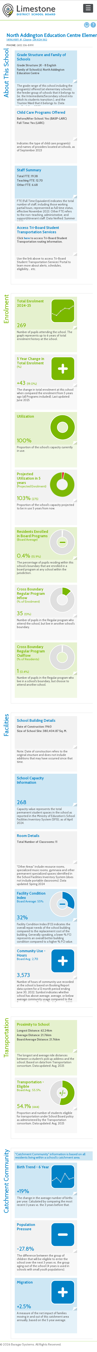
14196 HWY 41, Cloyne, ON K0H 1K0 (26, 39)
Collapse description (75, 81)
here (27, 238)
